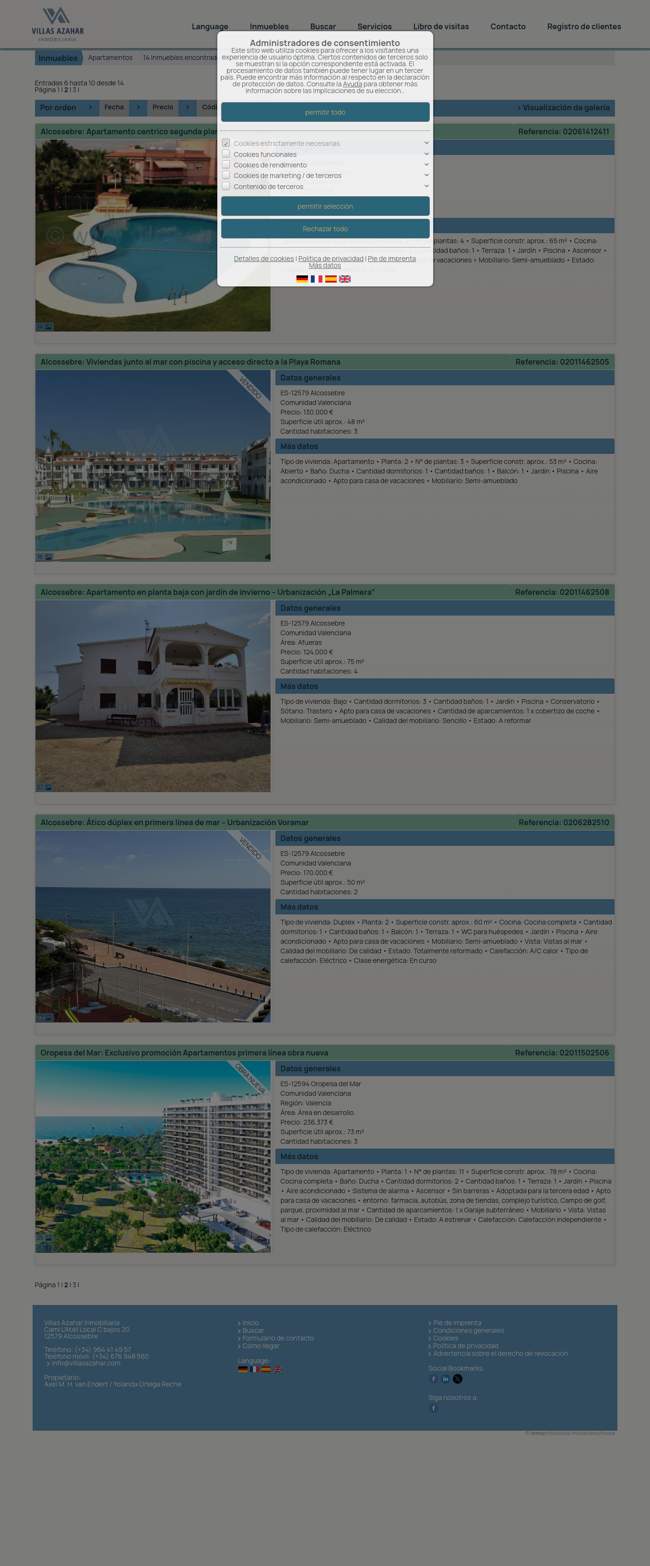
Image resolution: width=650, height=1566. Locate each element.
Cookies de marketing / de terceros (288, 175)
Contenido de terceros (269, 186)
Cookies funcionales (265, 154)
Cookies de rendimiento (270, 164)
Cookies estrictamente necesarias (287, 143)
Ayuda (352, 83)
